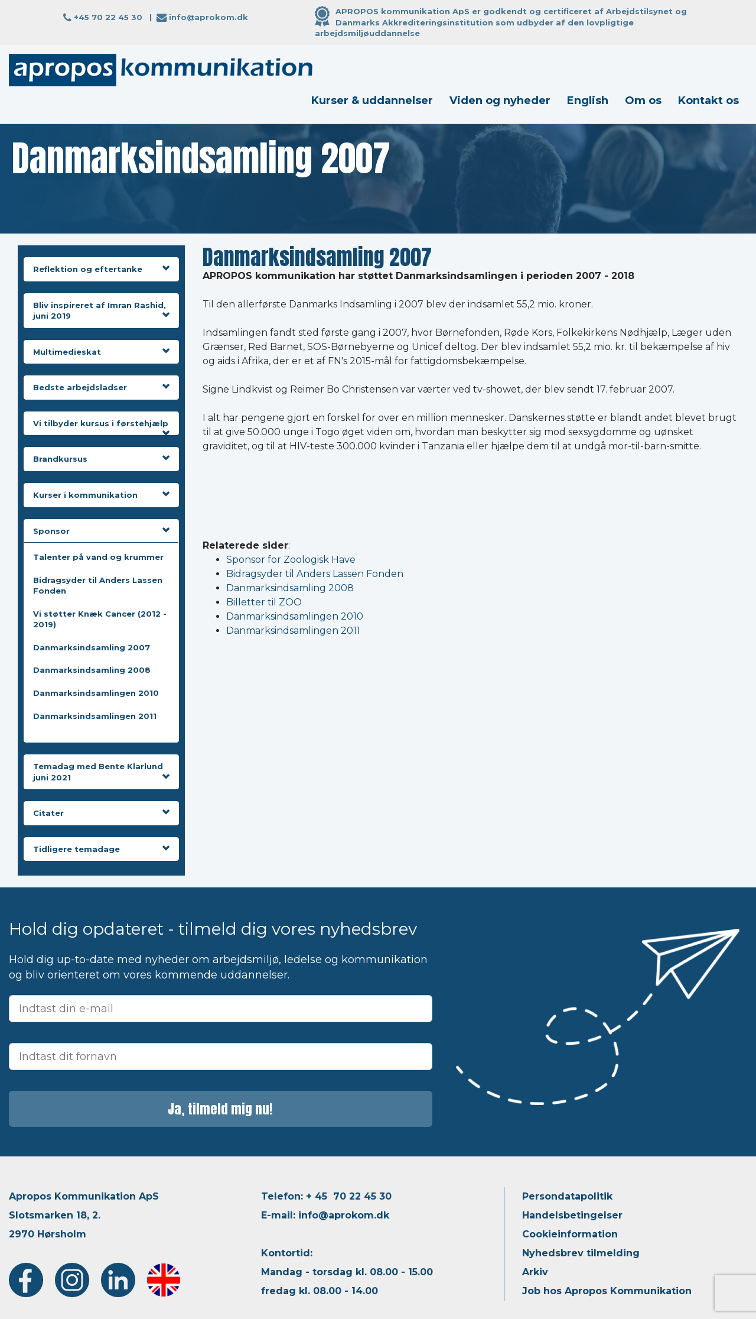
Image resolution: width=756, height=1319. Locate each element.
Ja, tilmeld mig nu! (220, 1109)
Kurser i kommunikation (101, 495)
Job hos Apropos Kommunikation (607, 1291)
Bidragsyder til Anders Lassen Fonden (314, 573)
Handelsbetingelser (572, 1215)
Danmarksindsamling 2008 (92, 670)
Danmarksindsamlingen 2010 (96, 693)
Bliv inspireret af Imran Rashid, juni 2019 (101, 310)
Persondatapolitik (567, 1196)
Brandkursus (101, 459)
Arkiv (535, 1272)
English (587, 100)
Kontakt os (708, 100)
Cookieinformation (570, 1234)
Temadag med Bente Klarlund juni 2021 (101, 771)
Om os (643, 100)
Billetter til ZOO (264, 602)
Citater (101, 813)
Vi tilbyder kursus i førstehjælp (101, 424)
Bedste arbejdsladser (101, 387)
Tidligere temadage (101, 849)
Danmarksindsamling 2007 (91, 647)
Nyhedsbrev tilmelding (581, 1253)
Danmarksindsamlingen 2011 (95, 716)
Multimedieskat (101, 352)
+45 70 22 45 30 (108, 17)
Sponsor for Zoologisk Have (291, 559)
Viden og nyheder (499, 100)
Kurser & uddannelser (372, 100)
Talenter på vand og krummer (98, 557)
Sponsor (101, 531)
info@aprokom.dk (208, 17)
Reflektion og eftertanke (101, 269)
